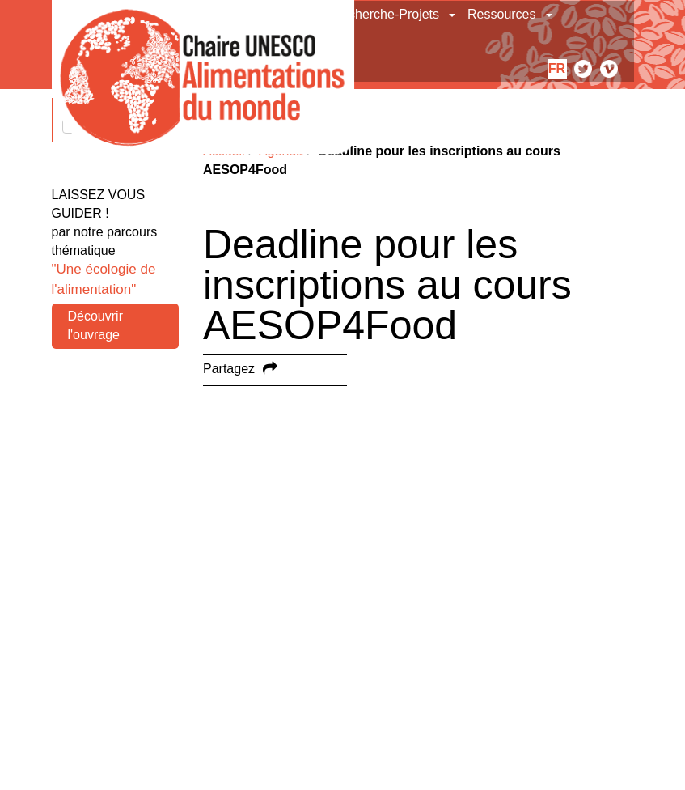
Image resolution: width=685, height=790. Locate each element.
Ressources (501, 14)
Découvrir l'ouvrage (95, 325)
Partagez (229, 369)
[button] (453, 14)
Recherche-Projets (386, 14)
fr (556, 68)
